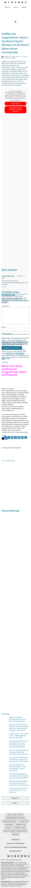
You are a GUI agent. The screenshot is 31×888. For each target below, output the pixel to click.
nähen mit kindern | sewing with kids (15, 831)
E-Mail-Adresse (7, 333)
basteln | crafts (20, 824)
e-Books (8, 827)
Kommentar (6, 306)
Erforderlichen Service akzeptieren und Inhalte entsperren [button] (15, 109)
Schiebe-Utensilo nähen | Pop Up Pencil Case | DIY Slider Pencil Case (18, 790)
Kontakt (15, 7)
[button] (15, 21)
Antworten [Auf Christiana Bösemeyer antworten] (4, 286)
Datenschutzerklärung (15, 843)
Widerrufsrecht (15, 851)
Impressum (16, 840)
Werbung (24, 7)
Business (15, 834)
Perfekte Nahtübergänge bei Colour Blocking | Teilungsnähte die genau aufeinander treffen (19, 776)
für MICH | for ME (19, 827)
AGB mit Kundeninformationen (15, 847)
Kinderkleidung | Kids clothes (15, 818)
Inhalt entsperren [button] (15, 103)
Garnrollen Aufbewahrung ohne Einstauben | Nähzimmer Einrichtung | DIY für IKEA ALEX (19, 752)
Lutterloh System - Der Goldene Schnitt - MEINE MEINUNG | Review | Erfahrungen (19, 736)
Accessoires (9, 824)
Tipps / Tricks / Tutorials (15, 814)
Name (4, 327)
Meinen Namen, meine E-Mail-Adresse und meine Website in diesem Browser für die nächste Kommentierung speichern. (15, 343)
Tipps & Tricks (23, 821)
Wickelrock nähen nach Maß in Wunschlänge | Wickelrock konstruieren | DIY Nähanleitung (19, 783)
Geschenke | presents (9, 821)
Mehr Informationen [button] (15, 100)
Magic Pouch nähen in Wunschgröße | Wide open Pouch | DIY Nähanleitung (17, 719)
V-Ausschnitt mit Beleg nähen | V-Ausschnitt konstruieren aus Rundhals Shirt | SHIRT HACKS (18, 759)
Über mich (7, 7)
